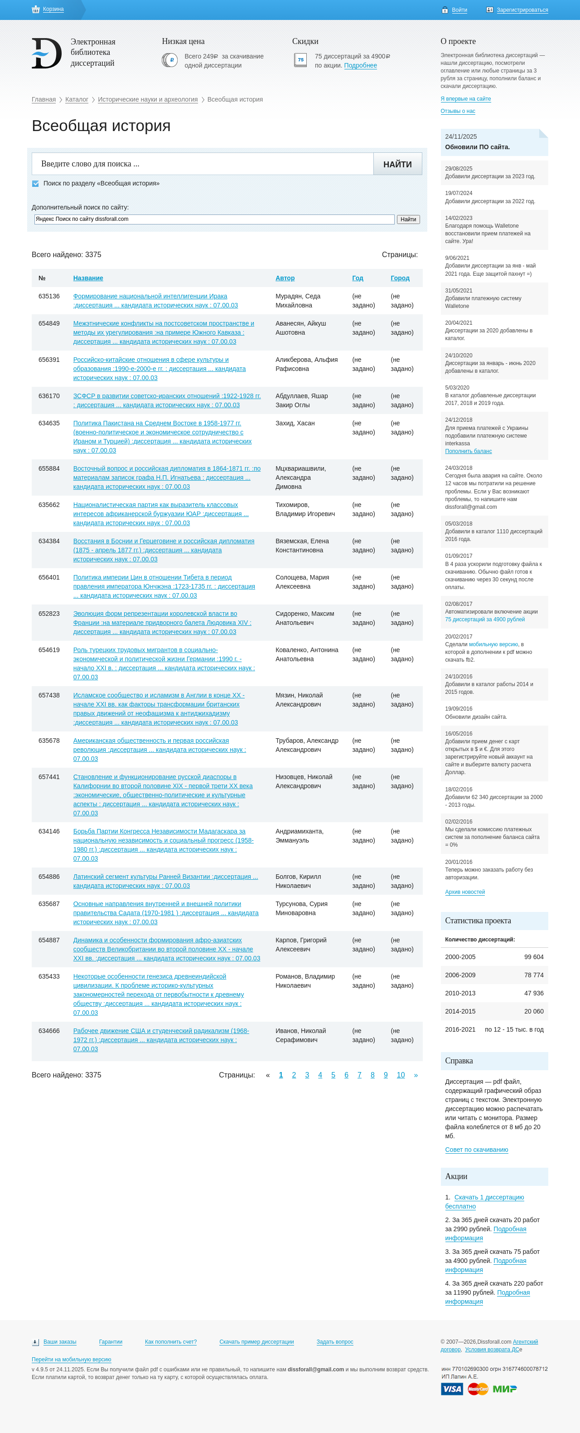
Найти (397, 164)
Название (88, 278)
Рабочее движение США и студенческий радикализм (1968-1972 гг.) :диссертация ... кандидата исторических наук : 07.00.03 (161, 1040)
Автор (285, 278)
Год (357, 278)
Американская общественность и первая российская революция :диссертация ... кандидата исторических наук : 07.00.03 (159, 749)
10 (401, 1075)
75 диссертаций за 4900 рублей (485, 619)
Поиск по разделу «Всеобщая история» (96, 183)
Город (400, 278)
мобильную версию (493, 644)
